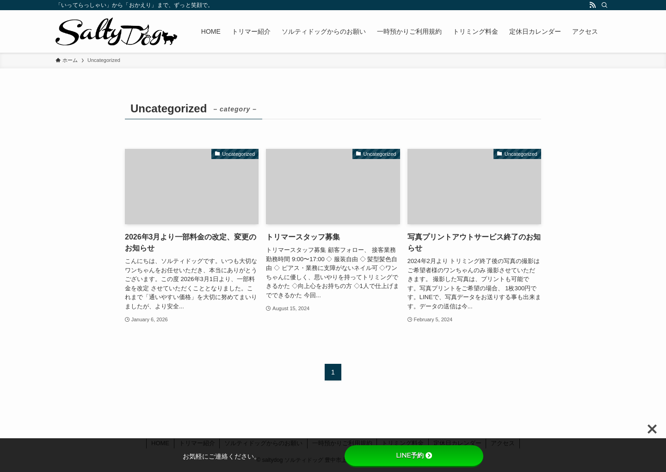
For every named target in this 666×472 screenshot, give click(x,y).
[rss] (592, 5)
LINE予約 (414, 455)
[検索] (604, 5)
